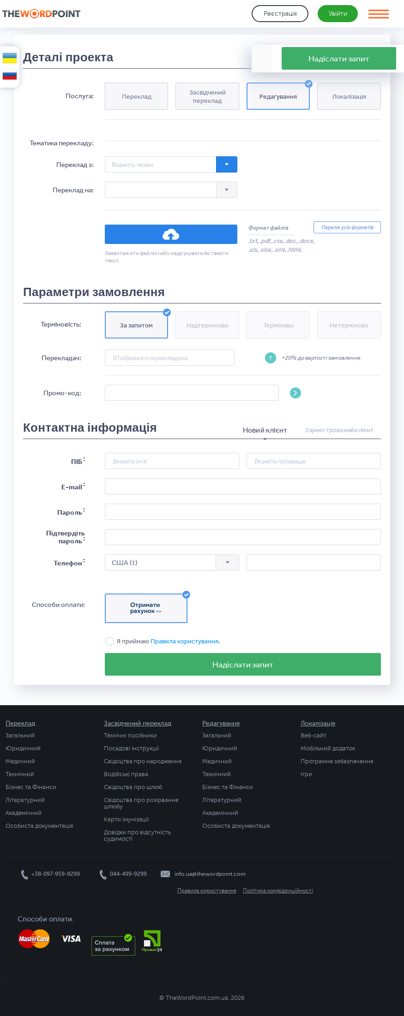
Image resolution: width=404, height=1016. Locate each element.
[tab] (265, 430)
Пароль (69, 512)
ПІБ (76, 461)
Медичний (20, 761)
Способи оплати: (58, 604)
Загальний (20, 735)
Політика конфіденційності (278, 890)
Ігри (306, 774)
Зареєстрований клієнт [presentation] (339, 430)
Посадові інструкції (131, 748)
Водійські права (126, 774)
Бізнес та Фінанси (31, 787)
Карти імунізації (126, 819)
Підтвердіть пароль (65, 537)
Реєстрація (280, 13)
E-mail (71, 486)
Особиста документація (39, 826)
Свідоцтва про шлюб (133, 787)
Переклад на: (73, 190)
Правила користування (184, 641)
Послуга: (80, 96)
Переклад (20, 723)
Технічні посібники (130, 735)
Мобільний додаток (328, 748)
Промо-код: (62, 392)
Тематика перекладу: (62, 143)
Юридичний (23, 748)
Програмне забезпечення (337, 761)
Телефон (68, 563)
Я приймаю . (168, 641)
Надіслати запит (242, 664)
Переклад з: (75, 164)
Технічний (20, 774)
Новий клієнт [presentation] (265, 429)
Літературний (25, 800)
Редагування (221, 723)
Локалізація (318, 723)
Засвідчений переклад (137, 723)
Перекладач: (61, 357)
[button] (137, 96)
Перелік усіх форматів (347, 227)
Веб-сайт (313, 735)
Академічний (24, 813)
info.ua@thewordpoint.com (210, 874)
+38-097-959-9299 (55, 874)
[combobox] (171, 164)
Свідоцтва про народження (142, 761)
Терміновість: (61, 324)
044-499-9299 (128, 874)
